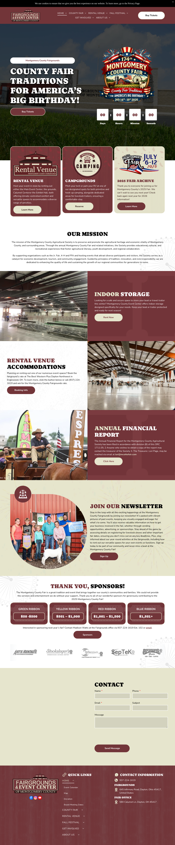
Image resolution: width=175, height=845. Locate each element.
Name (98, 691)
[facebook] (31, 798)
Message (99, 714)
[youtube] (40, 798)
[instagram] (35, 798)
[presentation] (116, 736)
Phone (135, 691)
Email (97, 702)
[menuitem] (61, 13)
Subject (136, 702)
